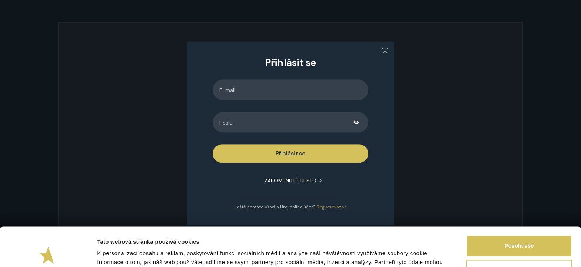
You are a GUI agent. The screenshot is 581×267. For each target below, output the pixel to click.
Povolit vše (519, 207)
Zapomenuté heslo (290, 180)
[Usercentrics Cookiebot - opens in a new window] (48, 252)
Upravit (519, 231)
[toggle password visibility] (356, 122)
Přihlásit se (290, 154)
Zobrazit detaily (118, 252)
